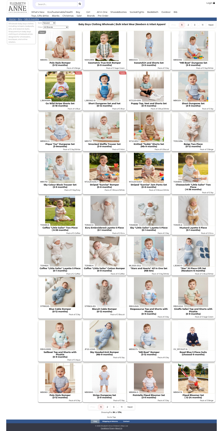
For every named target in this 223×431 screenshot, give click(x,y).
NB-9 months (31, 19)
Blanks (55, 15)
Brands (91, 15)
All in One (102, 12)
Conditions (105, 428)
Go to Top (111, 417)
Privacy (112, 428)
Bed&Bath (152, 12)
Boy (78, 12)
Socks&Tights (137, 12)
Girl (88, 12)
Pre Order (103, 15)
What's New (37, 12)
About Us (118, 428)
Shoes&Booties (118, 12)
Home (12, 19)
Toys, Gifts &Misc (40, 15)
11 (202, 24)
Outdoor (166, 12)
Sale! (79, 15)
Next (211, 24)
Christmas (68, 15)
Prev (173, 24)
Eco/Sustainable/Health (60, 12)
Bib (175, 12)
